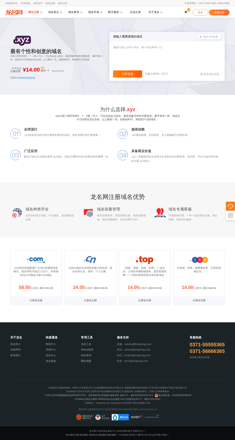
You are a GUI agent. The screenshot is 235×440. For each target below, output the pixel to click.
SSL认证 (152, 435)
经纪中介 (133, 435)
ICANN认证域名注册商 (86, 399)
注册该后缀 (36, 300)
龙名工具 (86, 344)
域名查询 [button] (73, 12)
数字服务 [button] (113, 12)
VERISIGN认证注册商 (109, 399)
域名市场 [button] (93, 12)
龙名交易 (50, 3)
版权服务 (112, 435)
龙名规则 (51, 361)
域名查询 (86, 355)
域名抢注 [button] (53, 12)
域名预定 (83, 435)
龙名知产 (38, 3)
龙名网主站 (11, 3)
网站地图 (86, 361)
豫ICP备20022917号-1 (142, 395)
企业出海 (135, 12)
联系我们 (15, 355)
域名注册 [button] (33, 12)
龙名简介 (15, 344)
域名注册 (74, 435)
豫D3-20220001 (152, 399)
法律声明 (15, 349)
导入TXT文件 (209, 36)
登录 (200, 12)
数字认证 (142, 435)
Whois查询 (87, 349)
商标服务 (102, 435)
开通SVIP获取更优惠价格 (22, 78)
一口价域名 (122, 435)
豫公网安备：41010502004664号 (173, 395)
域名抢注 (93, 435)
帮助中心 (51, 344)
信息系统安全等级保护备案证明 (103, 395)
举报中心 (51, 349)
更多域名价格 (209, 74)
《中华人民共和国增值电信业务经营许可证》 (66, 395)
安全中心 (51, 355)
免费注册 (219, 12)
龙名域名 (25, 3)
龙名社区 (62, 3)
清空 (165, 73)
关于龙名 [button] (153, 12)
